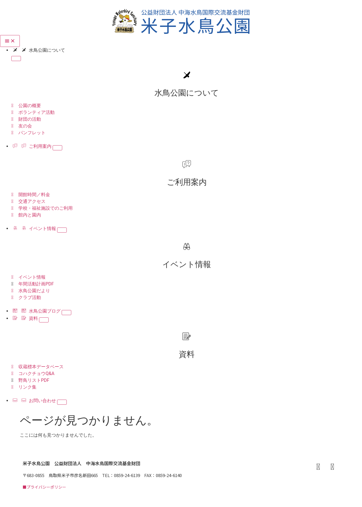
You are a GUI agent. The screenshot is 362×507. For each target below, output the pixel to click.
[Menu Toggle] (10, 41)
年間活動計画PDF (36, 284)
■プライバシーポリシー (44, 487)
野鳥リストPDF (33, 380)
